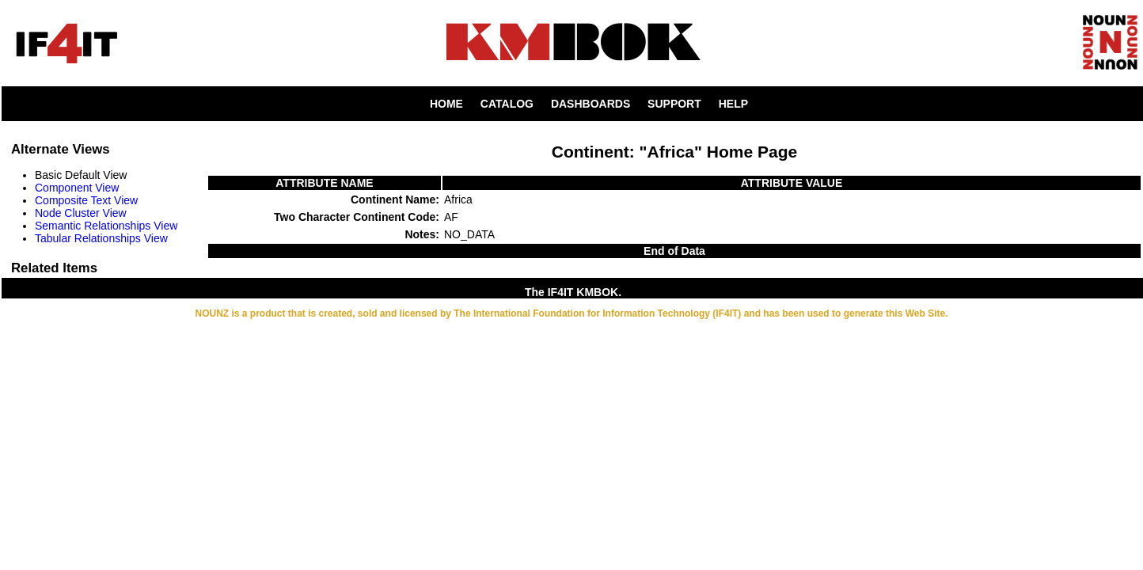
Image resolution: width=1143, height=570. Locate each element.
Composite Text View (86, 200)
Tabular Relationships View (101, 238)
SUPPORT (674, 103)
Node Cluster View (81, 213)
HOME (446, 103)
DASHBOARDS (590, 103)
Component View (77, 187)
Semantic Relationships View (106, 225)
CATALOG (507, 103)
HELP (733, 103)
